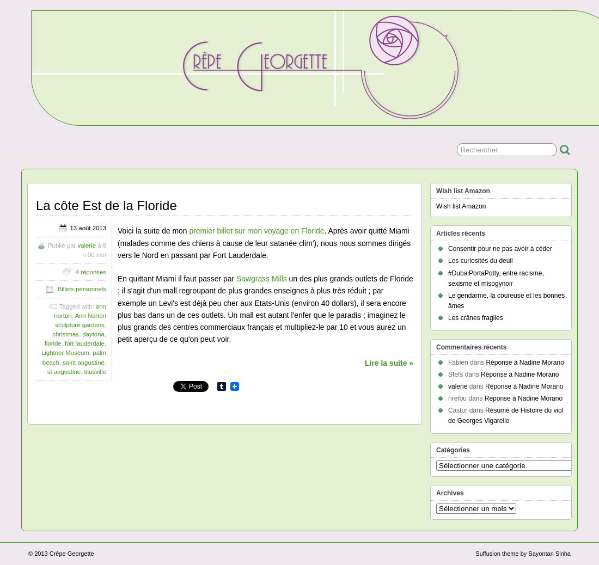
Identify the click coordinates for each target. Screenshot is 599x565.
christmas (65, 334)
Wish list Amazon (461, 206)
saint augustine (84, 362)
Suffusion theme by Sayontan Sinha (523, 553)
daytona (93, 334)
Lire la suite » (389, 363)
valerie (86, 245)
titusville (95, 372)
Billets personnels (82, 289)
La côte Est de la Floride (106, 205)
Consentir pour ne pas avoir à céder (500, 249)
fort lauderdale (85, 343)
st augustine (64, 372)
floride (53, 343)
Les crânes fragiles (475, 318)
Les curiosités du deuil (480, 261)
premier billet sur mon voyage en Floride (256, 230)
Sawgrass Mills (261, 278)
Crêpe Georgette (72, 553)
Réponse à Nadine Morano (525, 362)
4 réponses (91, 272)
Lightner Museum (65, 352)
